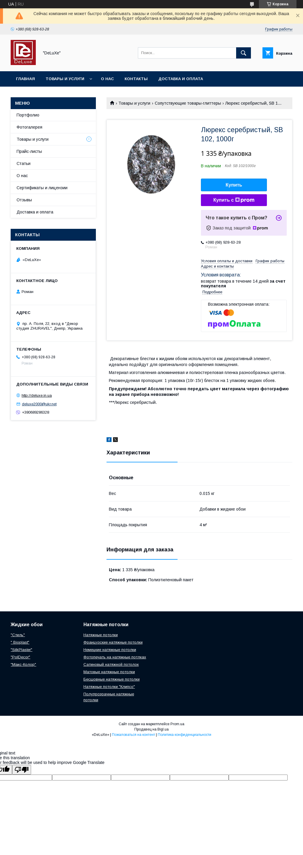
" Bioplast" (20, 642)
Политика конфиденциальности (184, 735)
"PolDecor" (20, 657)
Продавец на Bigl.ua (151, 729)
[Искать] (243, 53)
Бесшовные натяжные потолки (111, 679)
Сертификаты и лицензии (42, 187)
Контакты (136, 79)
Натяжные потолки (100, 635)
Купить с (233, 200)
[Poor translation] (21, 770)
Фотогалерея (29, 127)
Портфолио (28, 115)
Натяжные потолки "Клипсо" (109, 686)
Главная (25, 79)
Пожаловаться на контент (133, 735)
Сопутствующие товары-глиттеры (188, 103)
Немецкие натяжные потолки (109, 649)
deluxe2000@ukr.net (39, 404)
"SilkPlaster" (21, 649)
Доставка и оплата (180, 79)
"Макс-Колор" (23, 664)
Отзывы (24, 199)
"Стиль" (18, 635)
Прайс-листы (29, 151)
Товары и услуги (65, 79)
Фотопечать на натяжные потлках (114, 657)
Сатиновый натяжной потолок (111, 664)
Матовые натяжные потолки (109, 672)
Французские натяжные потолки (113, 642)
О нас (107, 79)
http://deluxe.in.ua (37, 395)
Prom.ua (177, 724)
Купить (234, 184)
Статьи (23, 163)
